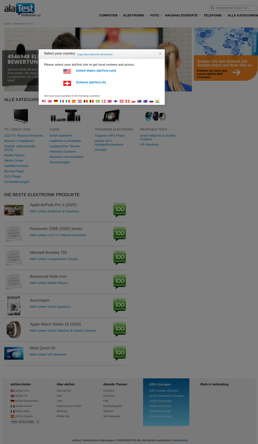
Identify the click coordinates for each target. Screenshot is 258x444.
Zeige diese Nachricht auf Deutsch (95, 54)
